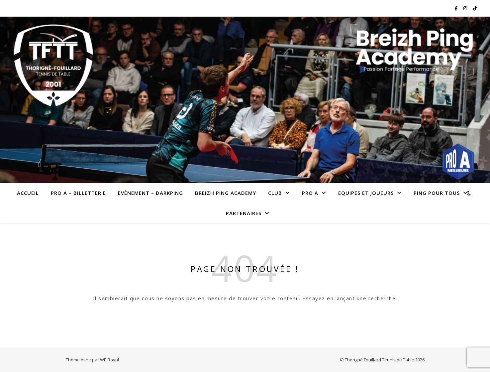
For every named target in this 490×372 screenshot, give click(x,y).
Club (275, 192)
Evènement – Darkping (150, 192)
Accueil (28, 192)
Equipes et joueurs (366, 192)
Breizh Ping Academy (225, 192)
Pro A (310, 192)
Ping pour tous (437, 192)
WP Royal (109, 360)
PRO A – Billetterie (78, 192)
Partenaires (243, 213)
